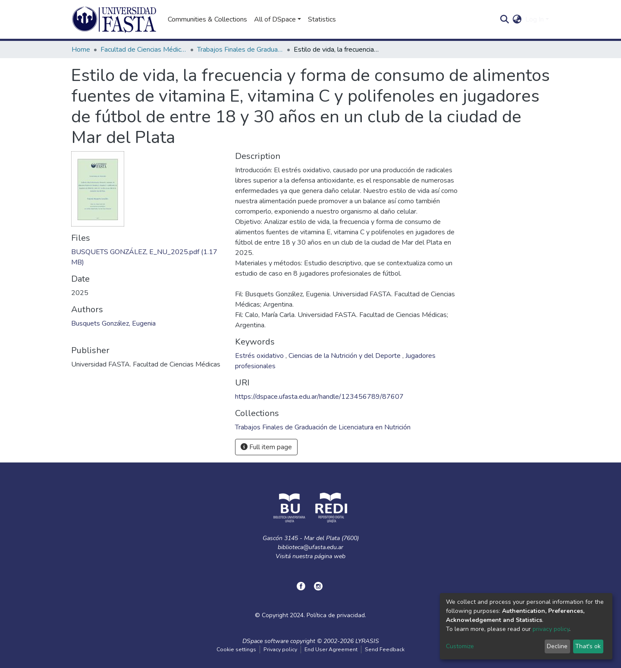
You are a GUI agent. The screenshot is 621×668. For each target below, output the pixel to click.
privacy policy (551, 629)
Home (81, 49)
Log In (534, 19)
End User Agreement (331, 649)
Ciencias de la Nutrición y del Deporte (345, 355)
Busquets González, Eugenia (113, 323)
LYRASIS (367, 641)
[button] (517, 19)
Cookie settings (236, 649)
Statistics (322, 19)
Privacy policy (280, 649)
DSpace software (265, 641)
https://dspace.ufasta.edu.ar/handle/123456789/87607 (319, 396)
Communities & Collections (207, 19)
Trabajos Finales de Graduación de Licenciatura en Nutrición (240, 49)
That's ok (588, 646)
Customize (460, 646)
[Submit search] (504, 19)
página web (329, 556)
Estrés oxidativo (260, 355)
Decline (557, 646)
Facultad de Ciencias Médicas (143, 49)
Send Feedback (385, 649)
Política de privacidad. (336, 615)
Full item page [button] (266, 447)
